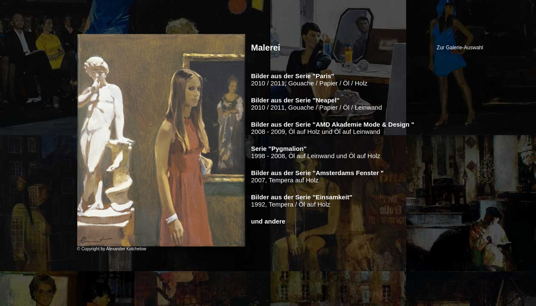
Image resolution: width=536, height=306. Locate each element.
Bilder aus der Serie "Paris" (292, 75)
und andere (268, 221)
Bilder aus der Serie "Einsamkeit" (302, 197)
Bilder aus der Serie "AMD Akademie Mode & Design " (333, 124)
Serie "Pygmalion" (279, 148)
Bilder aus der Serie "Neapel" (295, 100)
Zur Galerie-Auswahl (460, 48)
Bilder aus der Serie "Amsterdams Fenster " (317, 172)
